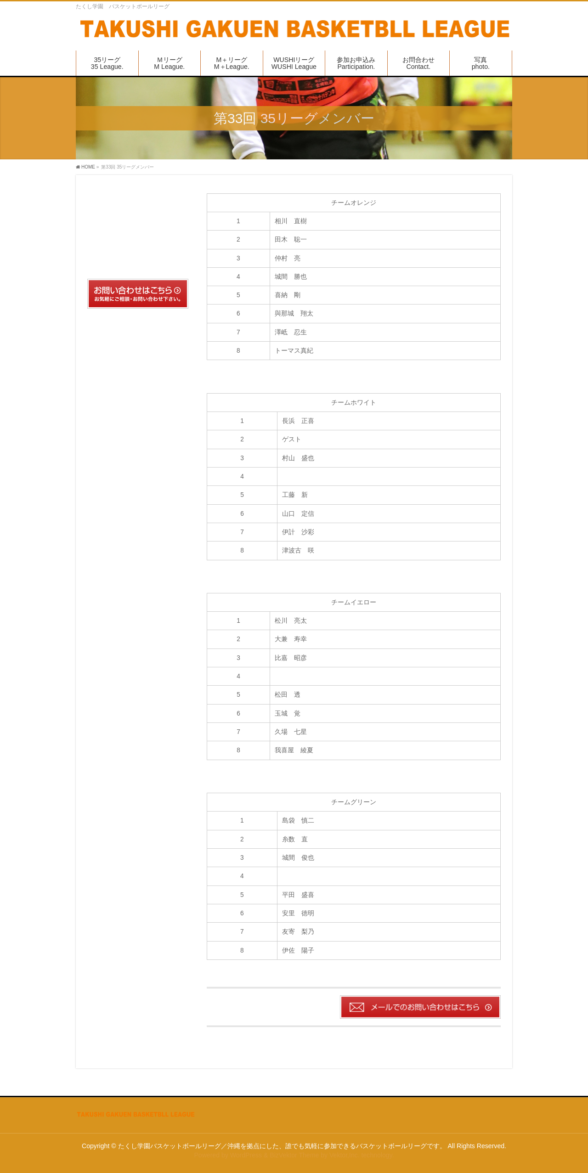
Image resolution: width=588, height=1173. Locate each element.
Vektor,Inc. (344, 1155)
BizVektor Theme (294, 1155)
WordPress (246, 1155)
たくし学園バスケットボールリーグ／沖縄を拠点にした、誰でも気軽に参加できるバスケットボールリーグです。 (282, 1146)
